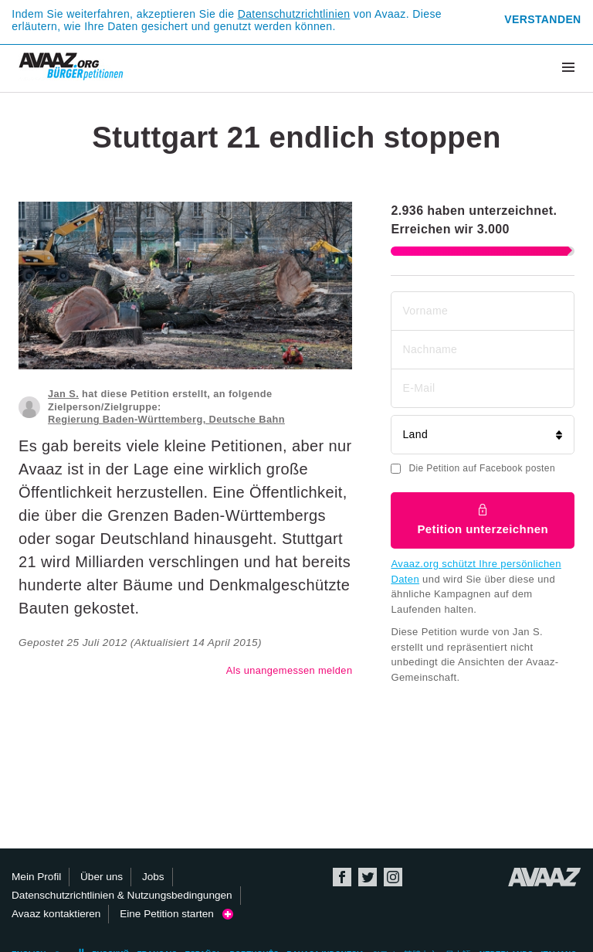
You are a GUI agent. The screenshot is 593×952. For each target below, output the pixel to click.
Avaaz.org (544, 877)
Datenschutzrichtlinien (294, 14)
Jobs (153, 876)
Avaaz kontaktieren (56, 914)
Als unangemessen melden (289, 670)
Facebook (342, 877)
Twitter (367, 877)
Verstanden (542, 19)
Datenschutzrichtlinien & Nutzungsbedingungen (122, 895)
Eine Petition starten (176, 914)
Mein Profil (36, 876)
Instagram (393, 877)
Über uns (101, 876)
